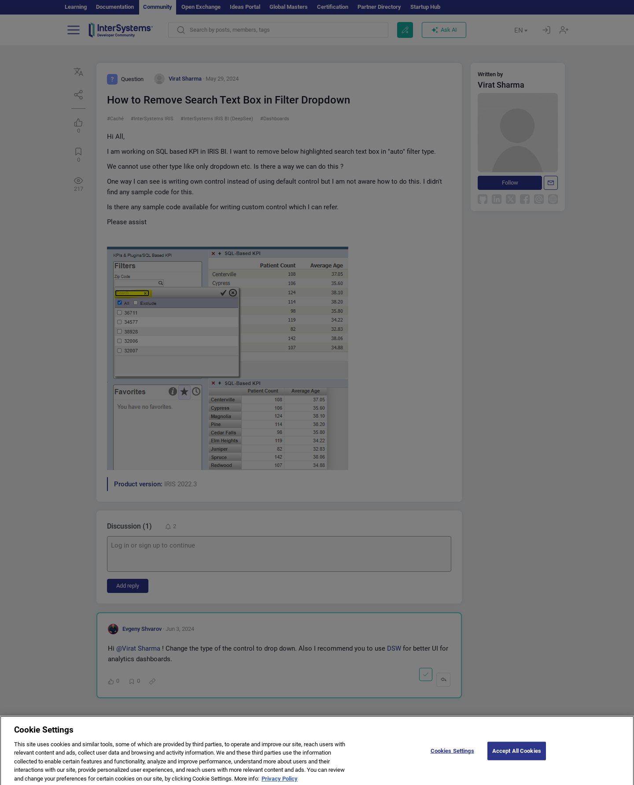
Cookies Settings (452, 759)
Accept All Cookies (516, 759)
